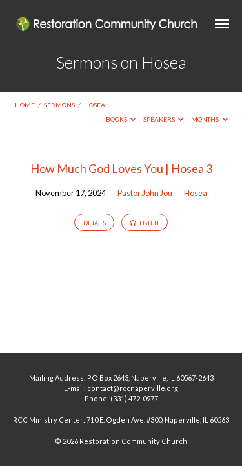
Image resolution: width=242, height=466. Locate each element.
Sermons (59, 105)
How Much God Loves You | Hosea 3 (121, 168)
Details (94, 223)
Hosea (94, 105)
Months (209, 119)
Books (121, 119)
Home (25, 105)
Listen (144, 223)
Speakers (163, 119)
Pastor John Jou (144, 193)
